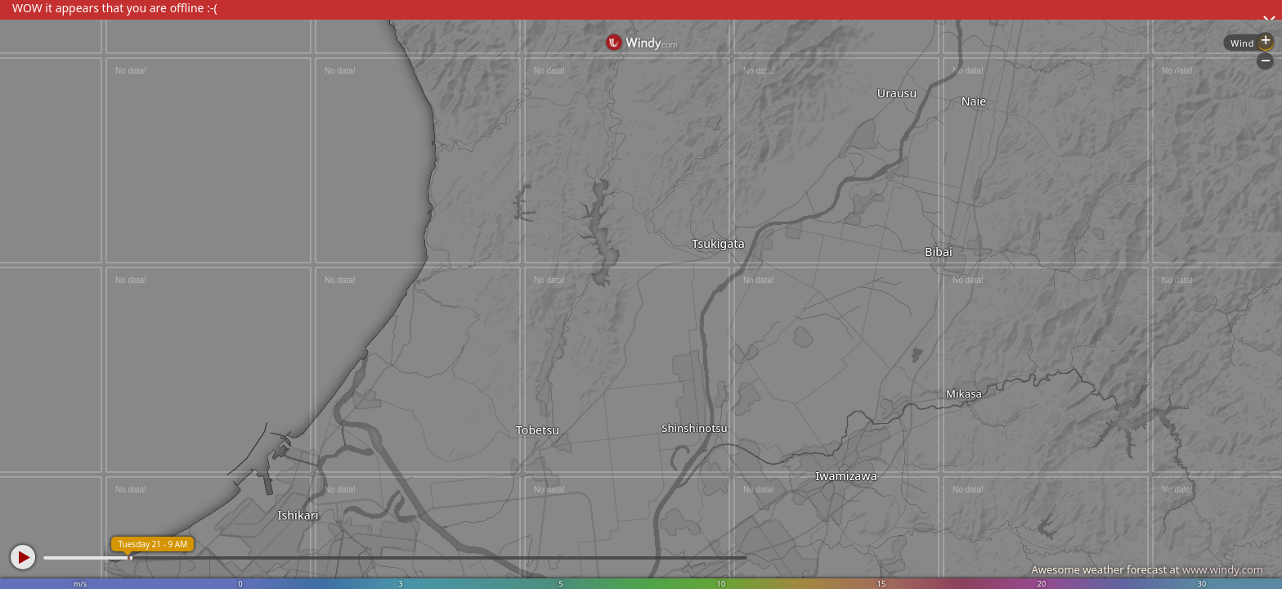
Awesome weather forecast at (1147, 569)
